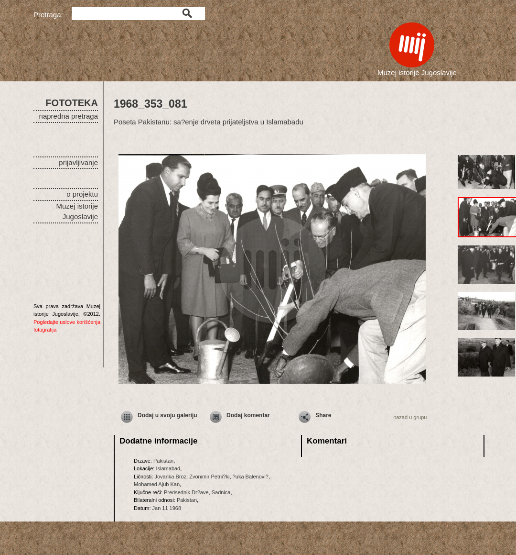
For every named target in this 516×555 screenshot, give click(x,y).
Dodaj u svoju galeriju (167, 415)
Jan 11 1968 (167, 508)
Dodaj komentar (248, 415)
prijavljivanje (78, 162)
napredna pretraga (68, 116)
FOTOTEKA (71, 103)
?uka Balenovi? (251, 476)
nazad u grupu (410, 417)
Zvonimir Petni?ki (209, 476)
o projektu (82, 194)
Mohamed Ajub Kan (157, 484)
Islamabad (168, 468)
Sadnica (221, 492)
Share (323, 415)
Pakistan (163, 461)
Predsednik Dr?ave (186, 492)
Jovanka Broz (170, 476)
